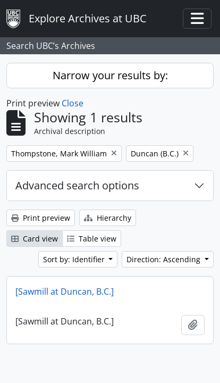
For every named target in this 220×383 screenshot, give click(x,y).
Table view (91, 239)
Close (72, 103)
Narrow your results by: (110, 75)
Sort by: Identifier (75, 259)
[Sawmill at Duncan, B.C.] (64, 291)
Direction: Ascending (164, 259)
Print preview (40, 218)
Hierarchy (107, 218)
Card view (34, 239)
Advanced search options (77, 185)
